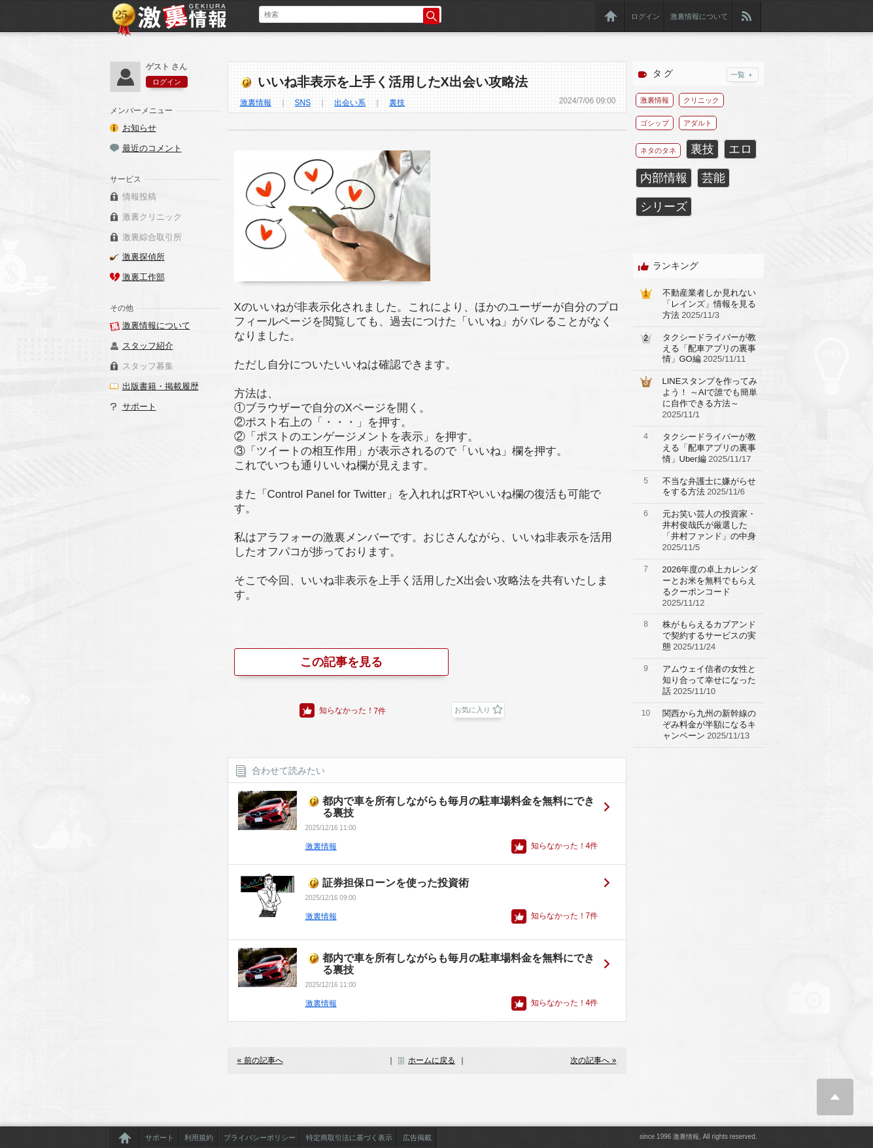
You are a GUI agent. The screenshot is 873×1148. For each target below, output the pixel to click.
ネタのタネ (658, 150)
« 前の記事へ (260, 1060)
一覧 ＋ (742, 74)
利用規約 (198, 1137)
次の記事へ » (593, 1060)
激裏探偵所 (143, 257)
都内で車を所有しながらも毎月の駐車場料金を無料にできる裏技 (458, 806)
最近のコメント (152, 148)
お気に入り (472, 710)
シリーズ (663, 206)
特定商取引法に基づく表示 (349, 1137)
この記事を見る (341, 662)
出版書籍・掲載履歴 (160, 386)
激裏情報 (255, 102)
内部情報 (663, 177)
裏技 (397, 102)
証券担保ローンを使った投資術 (395, 882)
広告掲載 (417, 1137)
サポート (139, 406)
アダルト (697, 123)
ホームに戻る (431, 1060)
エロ (740, 149)
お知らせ (139, 128)
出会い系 (350, 102)
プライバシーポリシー (260, 1137)
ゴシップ (654, 123)
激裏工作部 (143, 277)
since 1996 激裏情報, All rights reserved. (698, 1136)
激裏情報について (699, 16)
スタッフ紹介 (147, 346)
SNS (303, 102)
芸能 (713, 177)
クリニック (701, 100)
